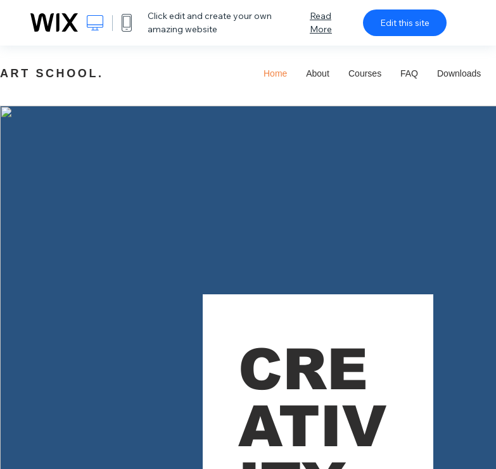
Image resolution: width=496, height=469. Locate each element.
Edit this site (404, 22)
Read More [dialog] (321, 22)
